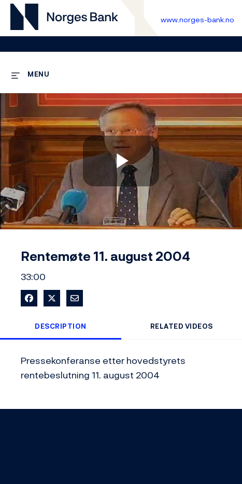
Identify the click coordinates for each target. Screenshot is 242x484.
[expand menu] (30, 73)
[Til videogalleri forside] (64, 18)
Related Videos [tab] (181, 326)
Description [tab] (61, 326)
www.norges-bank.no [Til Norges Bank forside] (197, 19)
